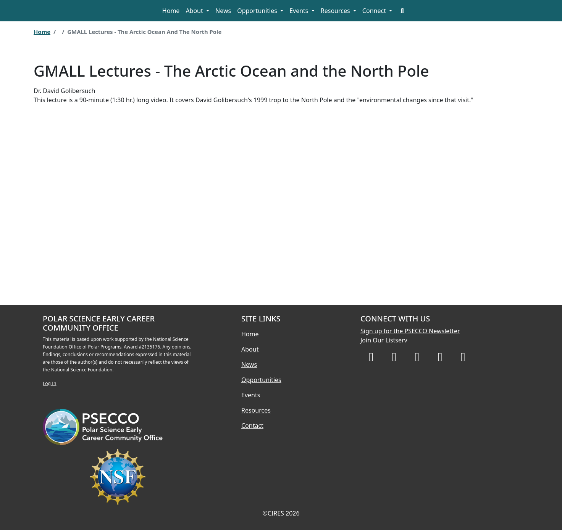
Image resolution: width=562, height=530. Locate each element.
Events (299, 10)
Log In (50, 383)
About (195, 10)
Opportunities (258, 10)
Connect (375, 10)
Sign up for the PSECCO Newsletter (410, 331)
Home (171, 10)
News (223, 10)
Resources (336, 10)
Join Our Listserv (383, 340)
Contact (252, 425)
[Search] (402, 10)
